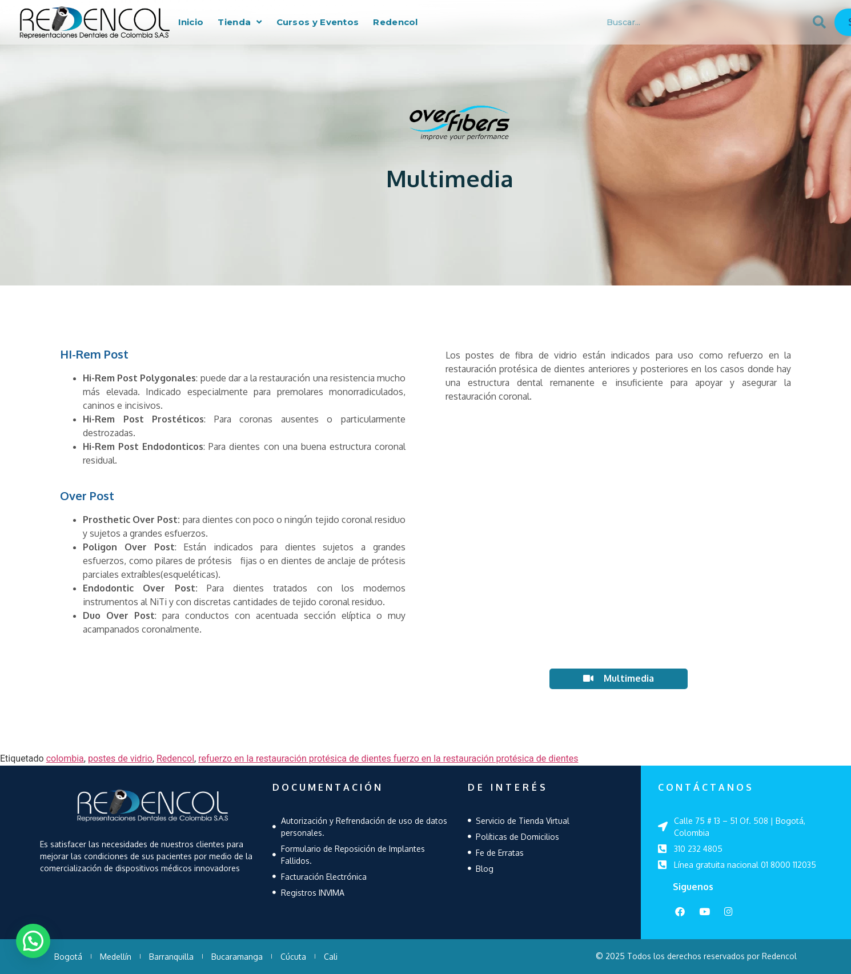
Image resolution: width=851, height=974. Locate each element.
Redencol (395, 22)
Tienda (240, 22)
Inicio (191, 22)
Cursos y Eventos (317, 22)
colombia (65, 758)
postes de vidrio (120, 758)
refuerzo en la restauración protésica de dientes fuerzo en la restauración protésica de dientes (388, 758)
